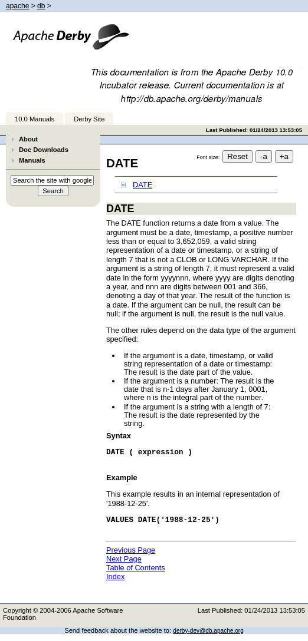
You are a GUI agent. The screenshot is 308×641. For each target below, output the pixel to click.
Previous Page (130, 557)
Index (115, 583)
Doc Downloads (43, 149)
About (28, 139)
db (41, 6)
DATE (142, 184)
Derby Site (89, 119)
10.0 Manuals (34, 119)
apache (17, 6)
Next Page (124, 565)
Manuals (32, 160)
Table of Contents (135, 574)
